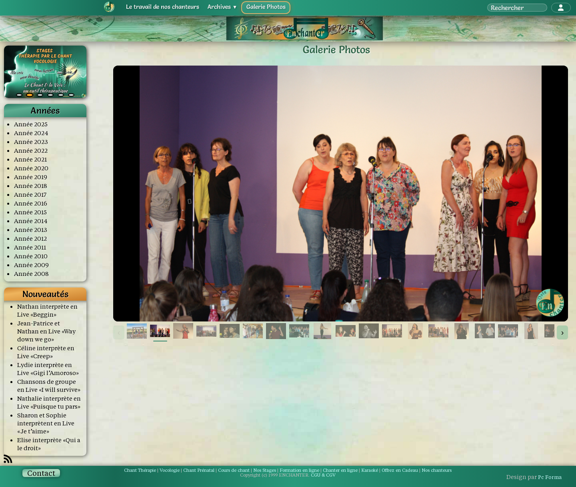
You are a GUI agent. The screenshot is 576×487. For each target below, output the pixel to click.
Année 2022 (31, 150)
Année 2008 (31, 273)
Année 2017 (30, 194)
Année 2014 (30, 221)
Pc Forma (550, 477)
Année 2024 (31, 133)
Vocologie (170, 470)
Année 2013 (30, 229)
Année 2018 (30, 185)
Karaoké (369, 470)
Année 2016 (30, 203)
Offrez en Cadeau (400, 470)
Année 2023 (31, 141)
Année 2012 (30, 238)
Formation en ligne (299, 470)
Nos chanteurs (437, 470)
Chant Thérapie (140, 470)
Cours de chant (234, 470)
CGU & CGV (323, 475)
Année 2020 (31, 168)
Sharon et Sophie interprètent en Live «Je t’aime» (45, 423)
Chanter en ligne (340, 470)
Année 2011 (30, 247)
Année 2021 (30, 159)
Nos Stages (264, 470)
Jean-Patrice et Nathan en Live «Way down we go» (46, 331)
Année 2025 (31, 124)
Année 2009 (31, 264)
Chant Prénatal (198, 470)
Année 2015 (30, 212)
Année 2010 (31, 256)
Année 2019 (30, 177)
